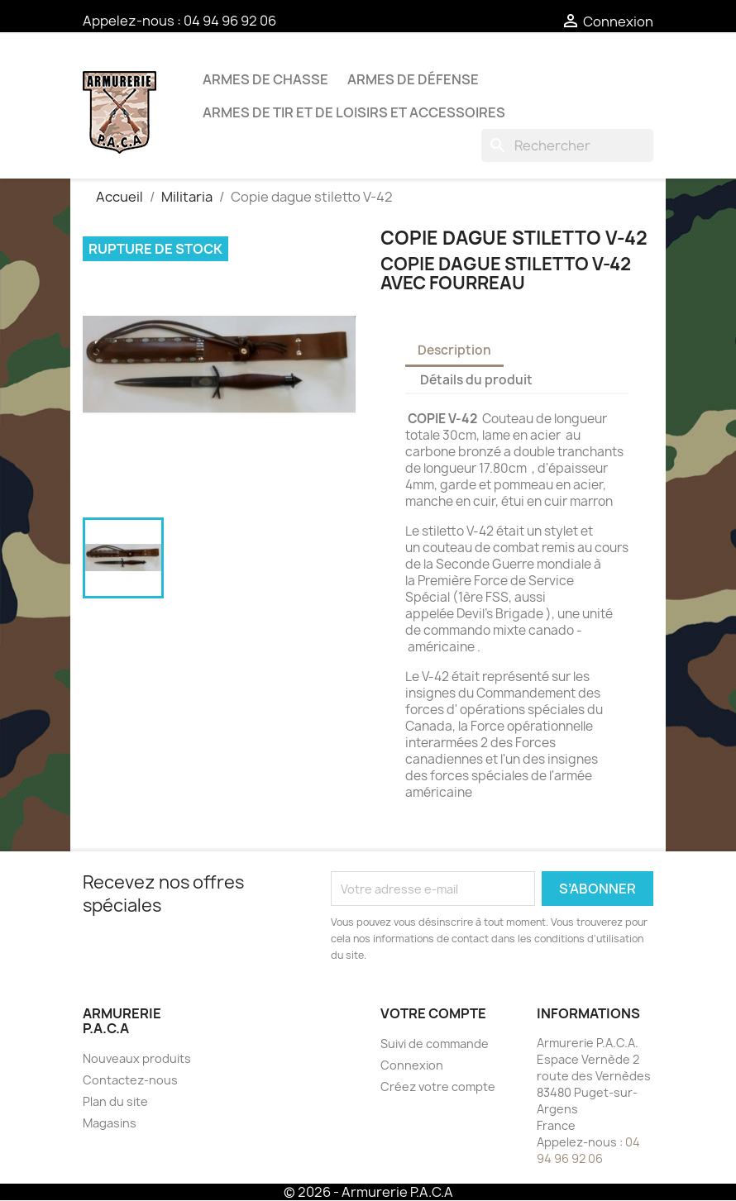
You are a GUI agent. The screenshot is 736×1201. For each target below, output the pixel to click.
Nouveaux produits (137, 1058)
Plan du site (115, 1101)
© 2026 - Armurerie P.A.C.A (368, 1192)
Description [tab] (454, 350)
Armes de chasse (265, 79)
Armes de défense (413, 79)
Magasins (109, 1123)
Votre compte (433, 1013)
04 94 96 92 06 (230, 21)
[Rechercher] (567, 145)
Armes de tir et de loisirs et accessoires (354, 112)
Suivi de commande (434, 1043)
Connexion (411, 1065)
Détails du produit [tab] (476, 379)
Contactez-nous (130, 1080)
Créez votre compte (437, 1086)
